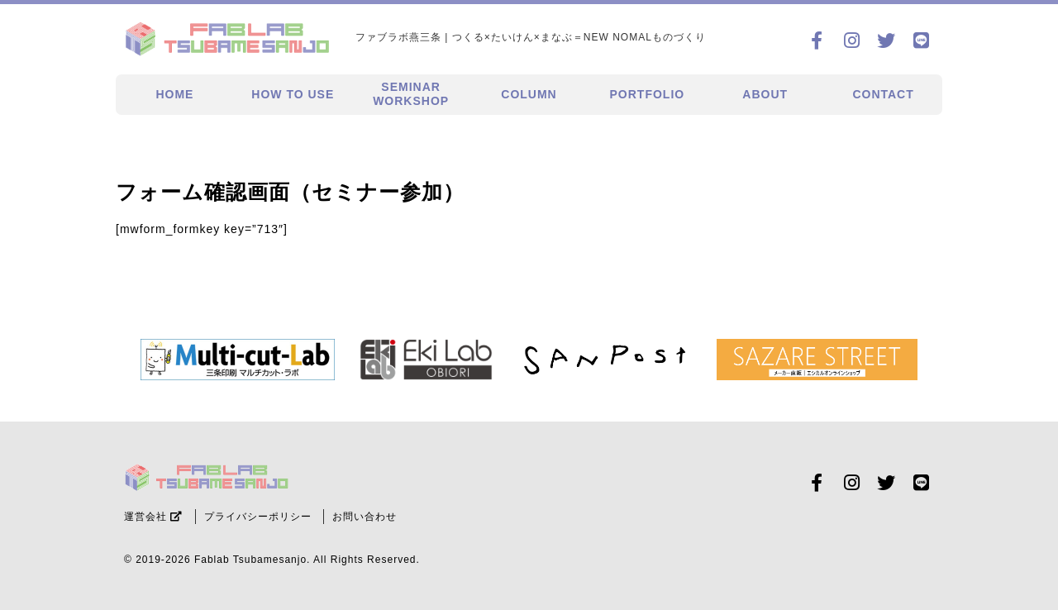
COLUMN (528, 94)
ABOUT (765, 94)
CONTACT (882, 94)
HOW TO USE (292, 94)
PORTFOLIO (647, 94)
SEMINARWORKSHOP (411, 93)
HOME (174, 94)
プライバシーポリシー (258, 516)
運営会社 (153, 516)
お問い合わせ (364, 516)
